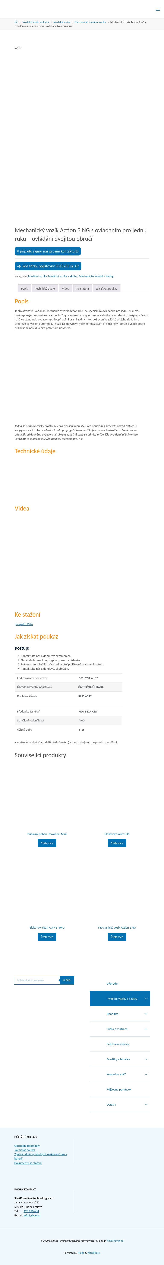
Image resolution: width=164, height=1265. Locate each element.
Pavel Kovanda (115, 1240)
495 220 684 (31, 1211)
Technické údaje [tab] (45, 288)
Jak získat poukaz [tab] (106, 288)
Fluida (80, 1252)
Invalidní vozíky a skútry (36, 22)
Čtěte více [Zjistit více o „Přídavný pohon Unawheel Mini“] (47, 843)
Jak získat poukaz (24, 1150)
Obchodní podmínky (27, 1146)
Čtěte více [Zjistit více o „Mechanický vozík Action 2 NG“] (117, 937)
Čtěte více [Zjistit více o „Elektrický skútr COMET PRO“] (47, 937)
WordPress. (94, 1252)
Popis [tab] (24, 288)
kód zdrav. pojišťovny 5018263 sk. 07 (50, 266)
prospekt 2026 (24, 624)
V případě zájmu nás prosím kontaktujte (48, 251)
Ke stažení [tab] (82, 288)
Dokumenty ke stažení (28, 1163)
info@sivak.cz (32, 1215)
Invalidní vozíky (61, 22)
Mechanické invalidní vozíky (90, 22)
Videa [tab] (65, 288)
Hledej (67, 980)
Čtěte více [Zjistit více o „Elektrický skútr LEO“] (117, 843)
